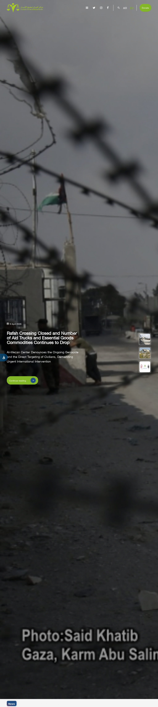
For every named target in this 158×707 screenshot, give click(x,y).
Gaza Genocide (59, 18)
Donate (145, 7)
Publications (89, 18)
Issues (74, 18)
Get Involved (146, 18)
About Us (43, 18)
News (11, 703)
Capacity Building (125, 18)
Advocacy (106, 18)
